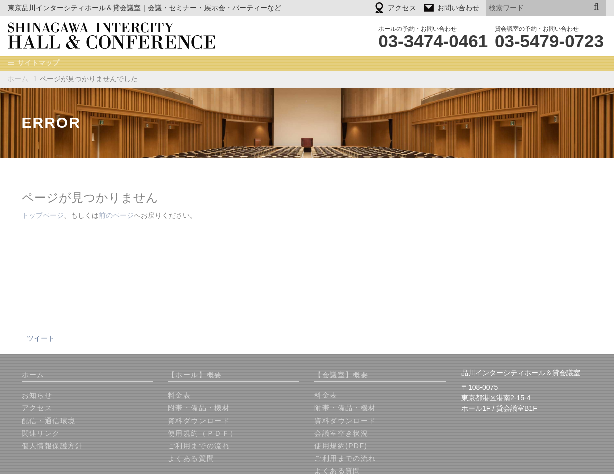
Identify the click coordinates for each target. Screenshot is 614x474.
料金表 (179, 396)
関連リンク (41, 434)
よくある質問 (191, 459)
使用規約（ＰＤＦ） (203, 434)
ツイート (41, 339)
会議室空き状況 (341, 434)
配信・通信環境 (49, 421)
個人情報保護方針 (52, 446)
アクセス (37, 408)
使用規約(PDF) (340, 446)
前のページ (116, 216)
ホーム (17, 79)
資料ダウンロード (199, 421)
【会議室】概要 (341, 375)
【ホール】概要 (195, 375)
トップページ (43, 216)
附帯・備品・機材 (199, 408)
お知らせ (37, 396)
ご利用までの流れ (199, 446)
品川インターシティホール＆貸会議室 (118, 36)
